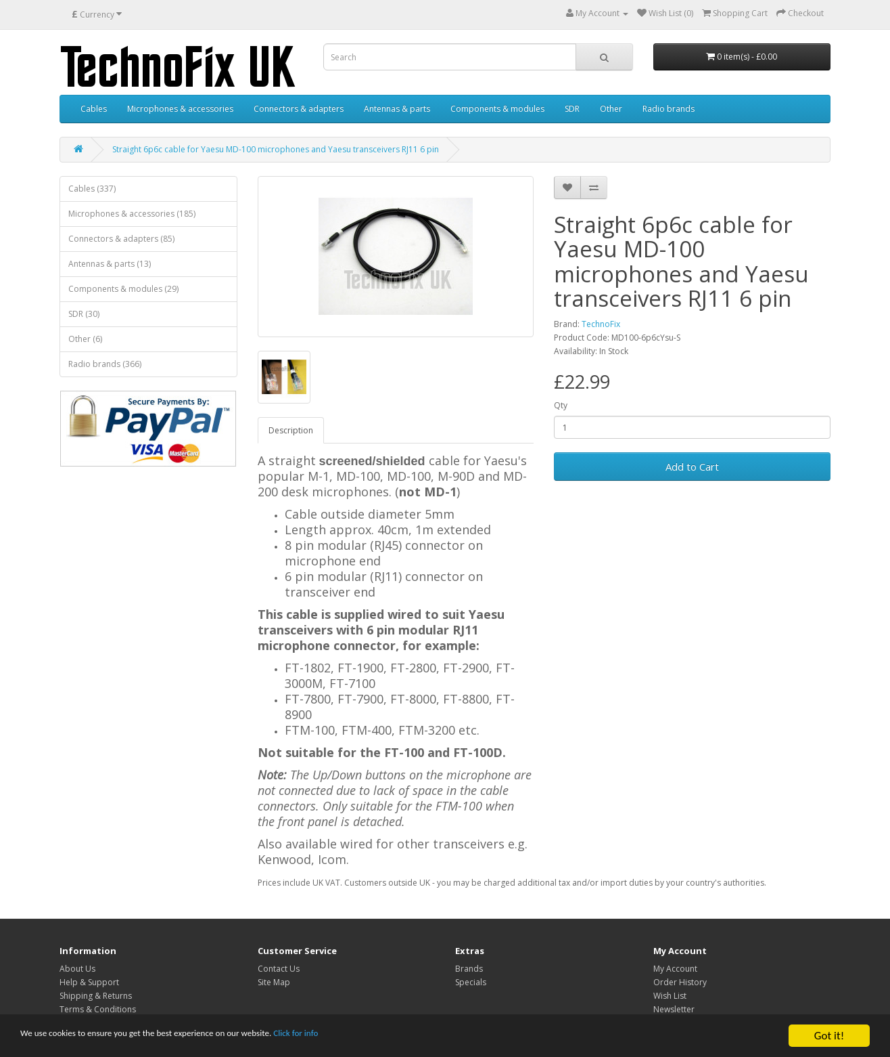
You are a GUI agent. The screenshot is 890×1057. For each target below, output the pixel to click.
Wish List (669, 995)
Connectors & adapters (299, 108)
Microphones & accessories (180, 108)
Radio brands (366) (104, 364)
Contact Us (279, 968)
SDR (572, 108)
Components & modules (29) (123, 289)
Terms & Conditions (98, 1009)
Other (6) (85, 339)
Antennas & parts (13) (109, 263)
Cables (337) (92, 188)
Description (290, 430)
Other (611, 108)
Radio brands (668, 108)
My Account (675, 968)
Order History (680, 982)
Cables (93, 108)
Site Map (274, 982)
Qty (560, 405)
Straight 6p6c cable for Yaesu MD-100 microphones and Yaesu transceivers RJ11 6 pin (275, 149)
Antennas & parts (397, 108)
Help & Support (89, 982)
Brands (469, 968)
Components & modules (497, 108)
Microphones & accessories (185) (131, 213)
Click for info (378, 1038)
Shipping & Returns (96, 995)
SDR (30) (83, 314)
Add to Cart (692, 466)
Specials (470, 982)
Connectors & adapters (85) (121, 238)
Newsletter (674, 1009)
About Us (77, 968)
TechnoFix (601, 324)
